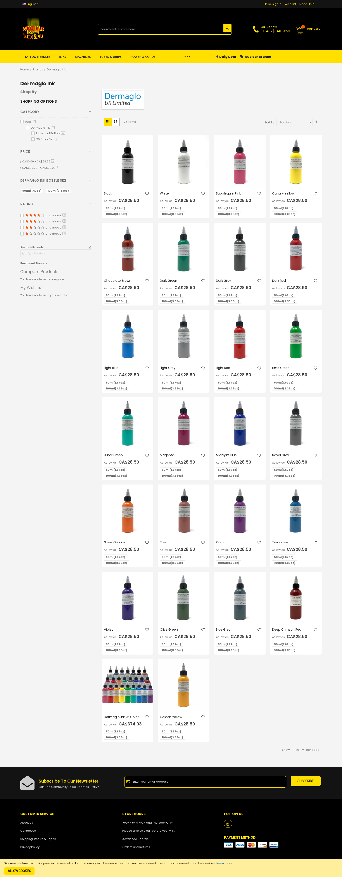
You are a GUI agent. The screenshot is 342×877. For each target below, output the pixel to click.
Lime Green (281, 368)
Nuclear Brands (255, 57)
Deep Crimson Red (287, 631)
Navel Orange (115, 543)
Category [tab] (29, 111)
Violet (108, 631)
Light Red (223, 368)
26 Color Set (47, 139)
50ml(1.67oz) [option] (115, 208)
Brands (38, 69)
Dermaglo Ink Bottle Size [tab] (43, 180)
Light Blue (111, 368)
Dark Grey (223, 281)
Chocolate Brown (118, 281)
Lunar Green (113, 456)
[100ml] (59, 192)
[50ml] (32, 192)
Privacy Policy (30, 849)
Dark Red (279, 281)
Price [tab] (25, 151)
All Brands (89, 247)
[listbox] (129, 212)
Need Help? (307, 4)
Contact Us (28, 833)
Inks (30, 122)
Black (108, 193)
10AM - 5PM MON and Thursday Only (147, 824)
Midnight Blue (226, 456)
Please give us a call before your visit (148, 833)
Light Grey (168, 368)
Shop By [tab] (28, 91)
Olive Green (169, 631)
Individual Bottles (50, 133)
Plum (220, 543)
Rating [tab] (26, 204)
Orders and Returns (136, 849)
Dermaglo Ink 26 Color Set (121, 720)
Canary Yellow (283, 193)
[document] (171, 868)
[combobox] (164, 29)
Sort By (269, 122)
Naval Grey (281, 456)
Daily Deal (226, 57)
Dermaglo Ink (43, 128)
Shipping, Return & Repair (38, 841)
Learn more (224, 863)
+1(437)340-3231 (275, 31)
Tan (163, 543)
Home (24, 69)
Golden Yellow (171, 718)
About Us (26, 824)
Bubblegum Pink (229, 193)
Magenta (167, 456)
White (164, 193)
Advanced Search (135, 841)
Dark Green (169, 281)
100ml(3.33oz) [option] (116, 214)
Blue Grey (223, 631)
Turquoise (280, 543)
